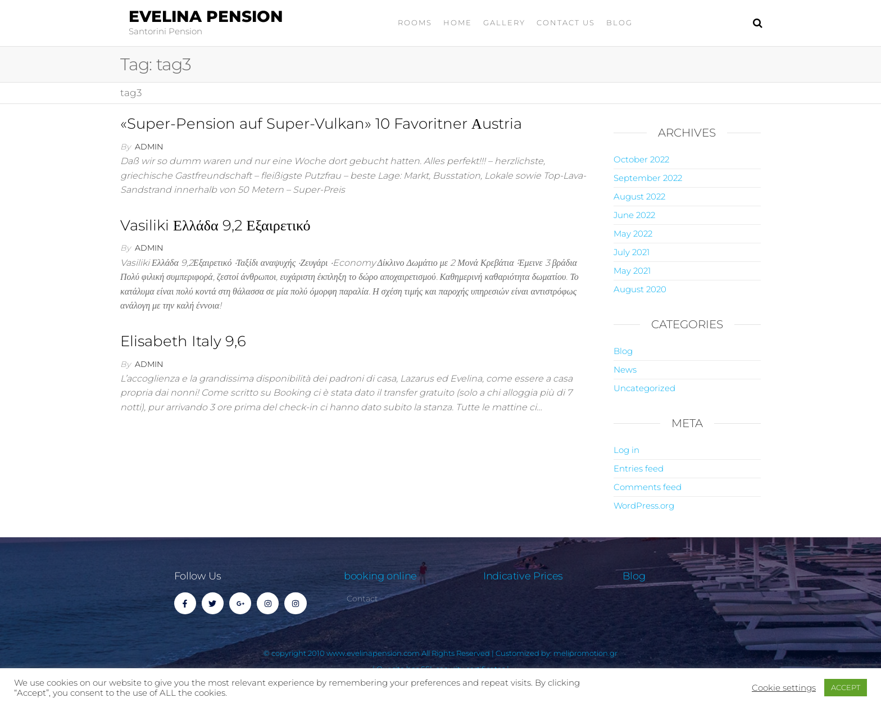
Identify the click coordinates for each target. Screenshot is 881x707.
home (457, 22)
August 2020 (640, 289)
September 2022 (648, 178)
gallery (504, 22)
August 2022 (639, 196)
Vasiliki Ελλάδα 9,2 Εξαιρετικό (215, 225)
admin (149, 147)
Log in (626, 450)
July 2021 (632, 252)
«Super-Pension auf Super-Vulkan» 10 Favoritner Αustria (321, 124)
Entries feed (639, 468)
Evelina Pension (206, 16)
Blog (619, 22)
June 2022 (634, 215)
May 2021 (632, 270)
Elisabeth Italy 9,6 (183, 341)
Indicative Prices (523, 576)
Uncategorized (644, 388)
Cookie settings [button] (784, 688)
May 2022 (633, 233)
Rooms (415, 22)
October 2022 (641, 159)
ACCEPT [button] (845, 687)
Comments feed (648, 487)
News (625, 369)
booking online (380, 576)
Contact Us (566, 22)
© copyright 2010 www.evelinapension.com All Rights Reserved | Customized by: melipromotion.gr (440, 653)
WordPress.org (644, 505)
